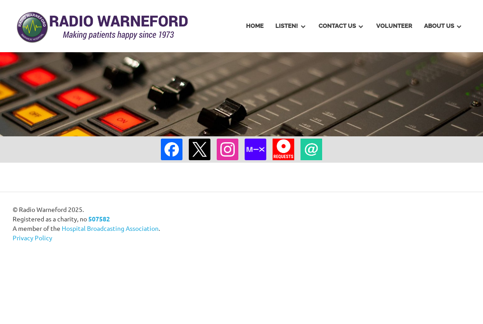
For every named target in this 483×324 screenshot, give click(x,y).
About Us (439, 25)
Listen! (286, 25)
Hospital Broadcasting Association (110, 228)
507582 (99, 219)
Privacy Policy (32, 238)
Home (255, 25)
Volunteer (394, 25)
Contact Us (337, 25)
